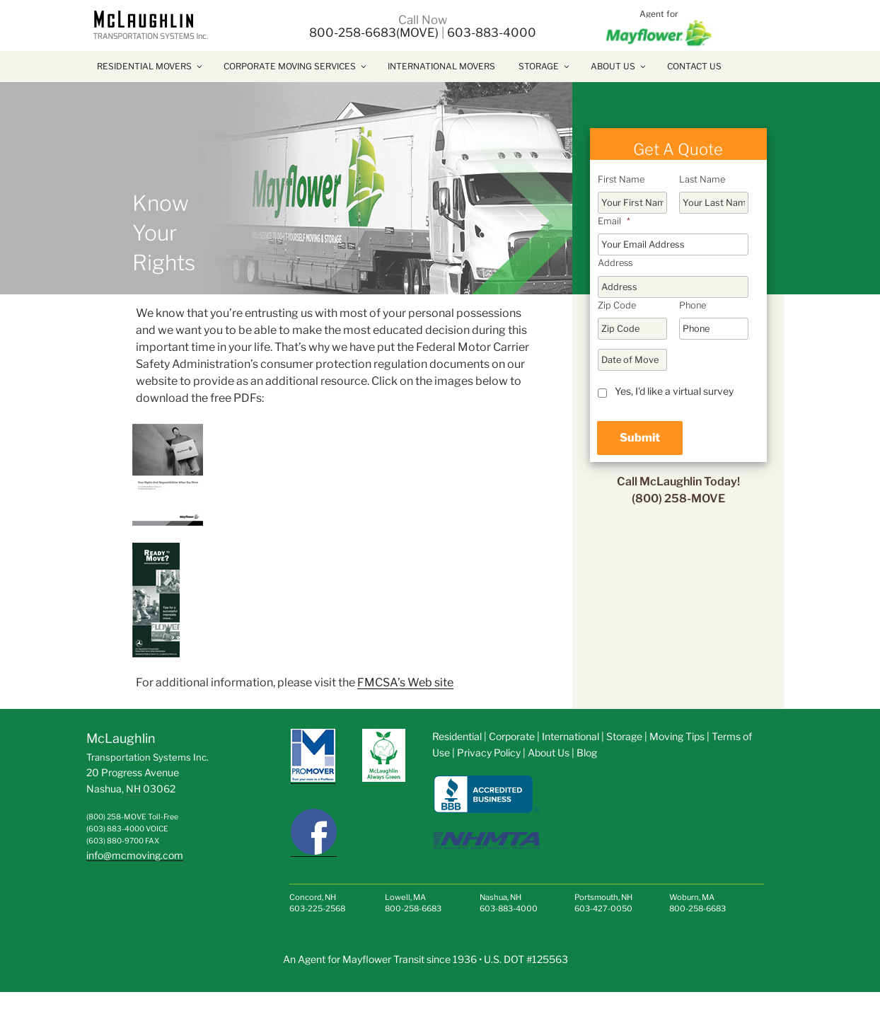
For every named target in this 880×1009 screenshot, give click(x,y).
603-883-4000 (491, 32)
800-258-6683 (413, 908)
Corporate (513, 736)
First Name (621, 179)
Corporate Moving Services (296, 66)
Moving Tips (677, 736)
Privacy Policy (489, 752)
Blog (587, 752)
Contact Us (694, 66)
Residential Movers (150, 66)
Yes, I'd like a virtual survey (674, 391)
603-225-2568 (317, 908)
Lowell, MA (405, 897)
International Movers (441, 66)
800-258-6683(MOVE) (374, 32)
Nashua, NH (500, 897)
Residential (457, 736)
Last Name (702, 179)
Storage (545, 66)
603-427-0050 (603, 908)
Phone (692, 305)
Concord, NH (312, 897)
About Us (619, 66)
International (570, 736)
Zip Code (617, 305)
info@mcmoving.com (134, 855)
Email (614, 221)
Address (615, 263)
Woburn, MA (691, 897)
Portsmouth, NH (603, 897)
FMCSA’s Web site (405, 682)
